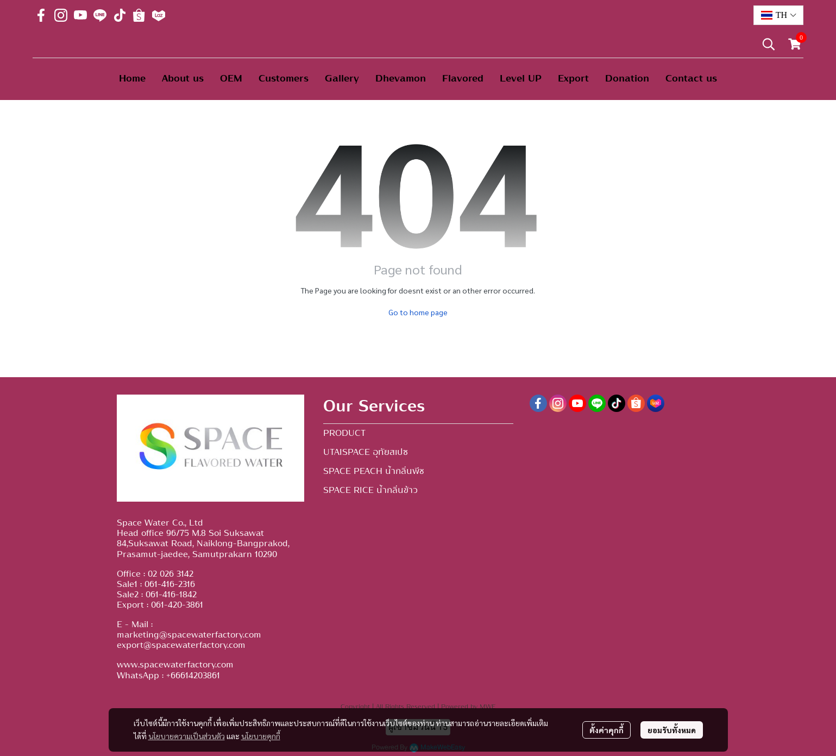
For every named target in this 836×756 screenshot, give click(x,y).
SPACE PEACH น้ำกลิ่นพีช (373, 471)
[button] (778, 15)
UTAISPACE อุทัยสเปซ (365, 452)
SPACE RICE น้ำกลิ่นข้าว (370, 490)
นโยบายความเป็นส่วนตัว (186, 736)
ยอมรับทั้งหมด (672, 730)
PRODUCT (344, 433)
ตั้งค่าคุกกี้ (606, 730)
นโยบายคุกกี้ (260, 736)
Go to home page (418, 312)
